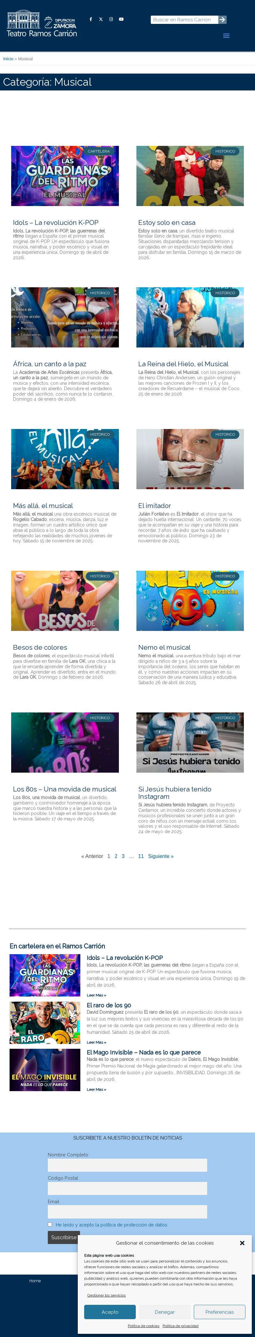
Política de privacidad (181, 1326)
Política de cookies (143, 1326)
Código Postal (63, 1178)
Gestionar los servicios (106, 1295)
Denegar (165, 1312)
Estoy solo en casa (166, 222)
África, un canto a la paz (49, 364)
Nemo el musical (164, 647)
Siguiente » (161, 856)
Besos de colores (40, 647)
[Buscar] (222, 20)
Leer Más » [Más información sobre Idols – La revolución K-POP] (96, 995)
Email (53, 1201)
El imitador (154, 506)
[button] (242, 1243)
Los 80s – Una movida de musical (64, 789)
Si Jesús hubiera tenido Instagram (174, 792)
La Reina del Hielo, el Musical (183, 364)
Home (35, 1280)
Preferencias (220, 1312)
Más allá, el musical (43, 506)
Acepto (110, 1312)
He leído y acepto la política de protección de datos (111, 1224)
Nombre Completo (68, 1154)
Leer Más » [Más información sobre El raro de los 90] (96, 1042)
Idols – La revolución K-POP (55, 222)
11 (141, 856)
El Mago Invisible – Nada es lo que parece (144, 1052)
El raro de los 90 (109, 1005)
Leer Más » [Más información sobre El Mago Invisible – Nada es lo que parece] (96, 1089)
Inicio (8, 58)
